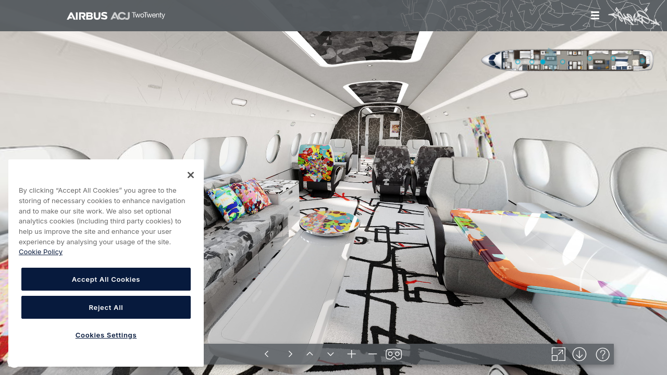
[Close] (190, 175)
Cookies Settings (106, 335)
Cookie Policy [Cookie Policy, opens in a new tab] (41, 251)
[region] (106, 263)
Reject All (106, 307)
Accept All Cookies (106, 279)
